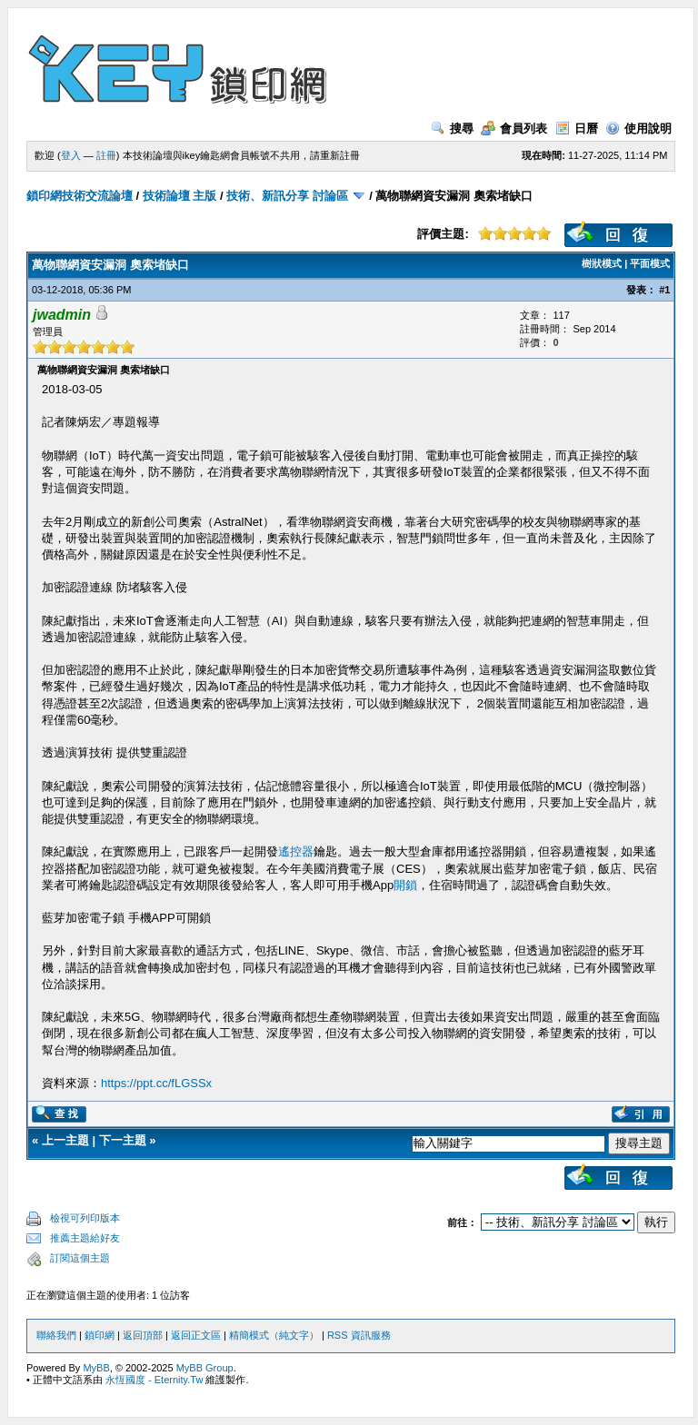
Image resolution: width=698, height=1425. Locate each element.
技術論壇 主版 (180, 196)
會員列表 (514, 128)
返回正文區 (196, 1335)
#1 (664, 289)
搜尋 (452, 128)
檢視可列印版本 (85, 1217)
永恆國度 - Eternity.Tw (154, 1379)
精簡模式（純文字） (274, 1335)
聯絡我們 (56, 1335)
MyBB (96, 1367)
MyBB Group (205, 1367)
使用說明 (638, 128)
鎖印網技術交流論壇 (79, 196)
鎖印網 (100, 1335)
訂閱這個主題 (80, 1257)
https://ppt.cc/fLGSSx (156, 1083)
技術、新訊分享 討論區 (287, 196)
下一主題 (122, 1140)
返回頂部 (143, 1335)
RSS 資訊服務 (359, 1335)
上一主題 (65, 1140)
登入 (71, 155)
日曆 (576, 128)
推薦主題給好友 (85, 1237)
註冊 (106, 155)
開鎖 (405, 885)
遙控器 (296, 851)
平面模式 (650, 263)
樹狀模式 (602, 263)
